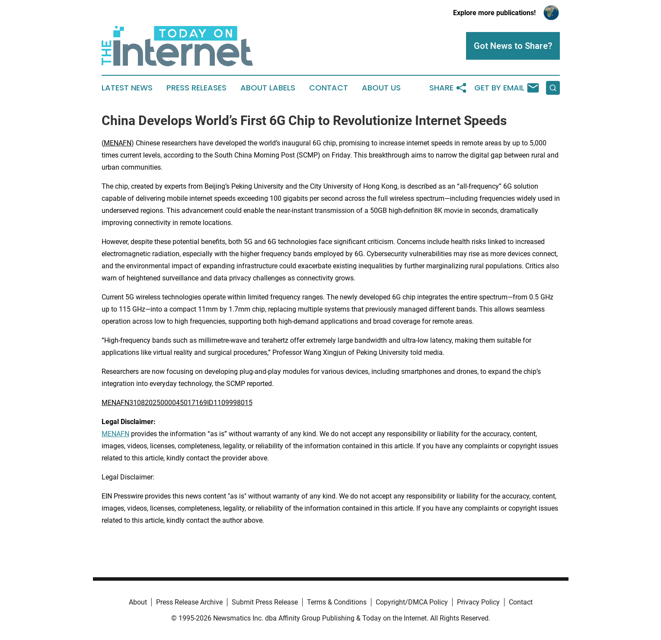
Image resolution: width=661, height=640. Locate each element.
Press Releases (196, 88)
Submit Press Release (265, 602)
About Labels (267, 88)
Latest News (127, 88)
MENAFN (117, 143)
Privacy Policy (478, 602)
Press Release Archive (189, 602)
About (138, 602)
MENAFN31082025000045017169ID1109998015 (177, 403)
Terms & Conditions (337, 602)
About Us (381, 88)
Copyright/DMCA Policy (412, 602)
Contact (328, 88)
